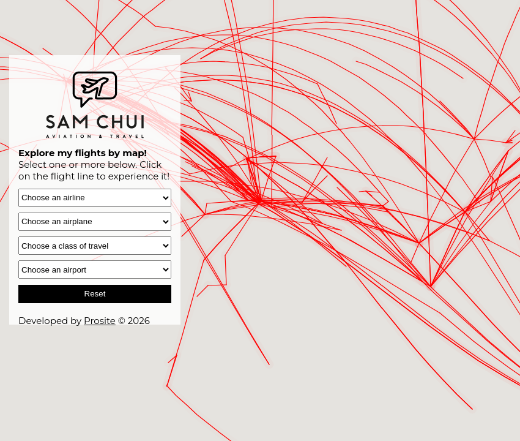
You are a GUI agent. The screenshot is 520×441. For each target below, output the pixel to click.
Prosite (100, 320)
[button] (177, 344)
